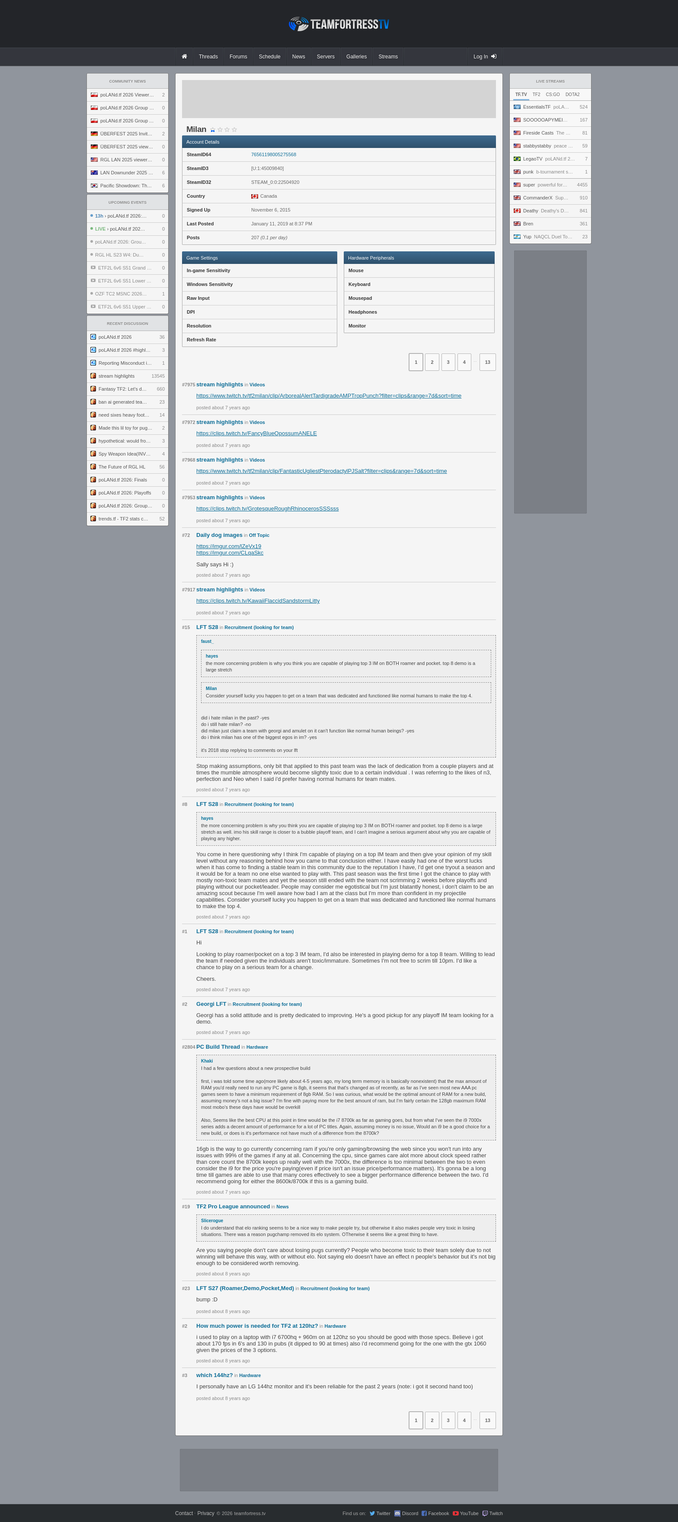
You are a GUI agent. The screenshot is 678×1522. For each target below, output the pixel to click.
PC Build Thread (218, 1047)
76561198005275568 (273, 154)
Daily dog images (219, 535)
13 (487, 362)
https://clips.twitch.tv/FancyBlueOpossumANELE (256, 433)
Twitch (496, 1513)
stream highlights (219, 384)
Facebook (438, 1513)
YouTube (469, 1513)
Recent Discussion (127, 323)
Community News (127, 81)
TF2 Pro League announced (233, 1206)
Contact (184, 1513)
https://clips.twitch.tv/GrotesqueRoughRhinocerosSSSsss (267, 508)
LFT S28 (207, 627)
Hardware (257, 1047)
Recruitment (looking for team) (259, 627)
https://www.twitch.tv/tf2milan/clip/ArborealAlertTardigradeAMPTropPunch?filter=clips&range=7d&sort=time (328, 395)
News (282, 1206)
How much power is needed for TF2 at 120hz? (257, 1326)
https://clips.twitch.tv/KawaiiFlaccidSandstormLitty (258, 600)
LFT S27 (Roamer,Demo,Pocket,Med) (245, 1288)
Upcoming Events (128, 202)
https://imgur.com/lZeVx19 (228, 546)
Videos (257, 384)
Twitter (383, 1513)
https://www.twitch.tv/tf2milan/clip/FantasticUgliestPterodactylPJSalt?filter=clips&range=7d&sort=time (321, 471)
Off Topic (259, 535)
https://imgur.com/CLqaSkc (229, 552)
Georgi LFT (211, 1004)
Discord (410, 1513)
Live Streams (550, 81)
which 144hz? (214, 1375)
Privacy (205, 1513)
